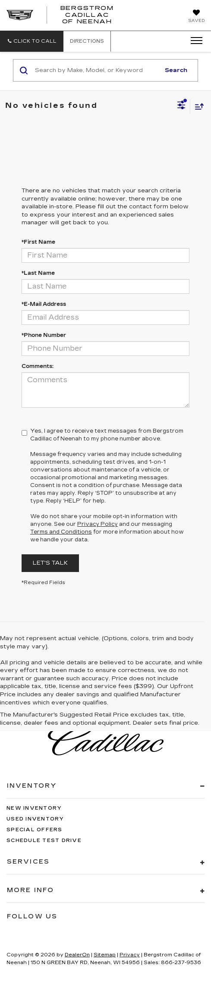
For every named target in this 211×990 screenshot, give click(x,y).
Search (176, 70)
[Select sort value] (197, 106)
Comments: (38, 366)
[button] (31, 41)
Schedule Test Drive (44, 840)
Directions (87, 41)
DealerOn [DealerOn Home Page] (77, 955)
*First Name (38, 242)
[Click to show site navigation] (193, 41)
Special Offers (34, 830)
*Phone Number (44, 335)
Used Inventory (35, 819)
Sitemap (105, 955)
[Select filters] (181, 106)
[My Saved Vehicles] (196, 17)
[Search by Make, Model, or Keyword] (96, 70)
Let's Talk (50, 562)
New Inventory (34, 808)
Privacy (130, 955)
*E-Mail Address (44, 304)
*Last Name (38, 273)
